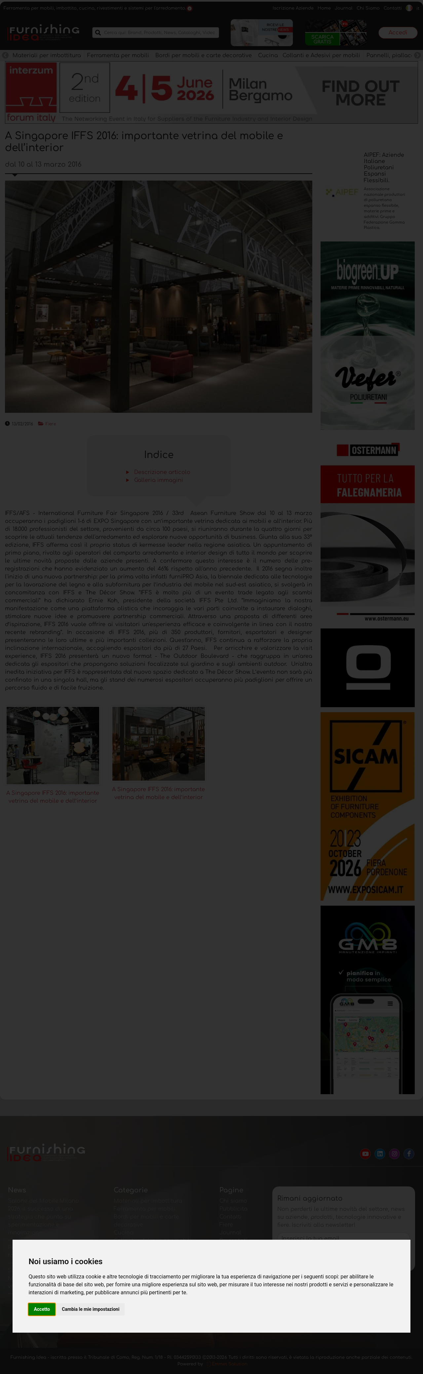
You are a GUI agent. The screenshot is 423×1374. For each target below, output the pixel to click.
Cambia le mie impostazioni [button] (90, 1309)
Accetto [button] (42, 1309)
